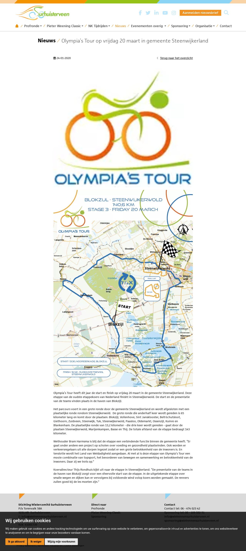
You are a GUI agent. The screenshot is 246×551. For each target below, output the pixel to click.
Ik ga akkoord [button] (16, 541)
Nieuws (120, 26)
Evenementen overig (147, 26)
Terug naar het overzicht (176, 58)
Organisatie (203, 26)
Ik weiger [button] (36, 541)
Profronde (31, 26)
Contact (226, 26)
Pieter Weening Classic (64, 26)
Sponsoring (179, 26)
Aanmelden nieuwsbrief (200, 13)
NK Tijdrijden (98, 26)
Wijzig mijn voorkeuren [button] (61, 541)
